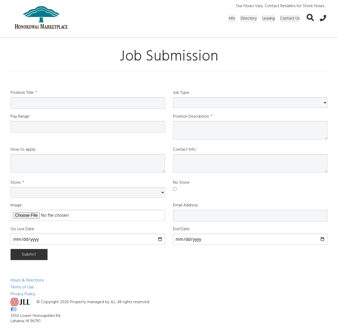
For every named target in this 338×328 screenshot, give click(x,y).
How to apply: (23, 149)
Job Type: (181, 92)
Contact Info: (184, 149)
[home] (41, 18)
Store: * (17, 182)
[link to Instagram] (14, 309)
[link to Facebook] (12, 309)
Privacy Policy (23, 294)
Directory (249, 18)
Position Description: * (193, 116)
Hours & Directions (27, 280)
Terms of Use (22, 287)
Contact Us (290, 18)
